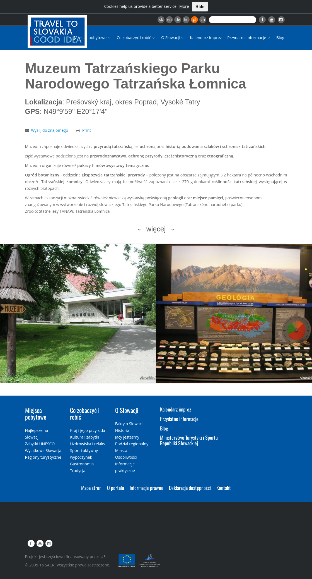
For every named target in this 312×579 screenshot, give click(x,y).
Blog (280, 37)
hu (186, 19)
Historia (122, 430)
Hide (199, 6)
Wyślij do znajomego (49, 130)
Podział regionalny (131, 443)
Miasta (121, 450)
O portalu (115, 487)
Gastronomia (82, 463)
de (178, 19)
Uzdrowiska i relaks (87, 443)
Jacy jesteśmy (127, 437)
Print (86, 130)
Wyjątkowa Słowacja (43, 450)
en (169, 19)
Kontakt (223, 487)
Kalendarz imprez (206, 37)
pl (194, 19)
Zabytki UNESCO (40, 443)
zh (203, 19)
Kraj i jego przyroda (87, 430)
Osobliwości (126, 457)
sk (161, 19)
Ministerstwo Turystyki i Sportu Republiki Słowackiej (189, 440)
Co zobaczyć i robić (136, 37)
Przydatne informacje (249, 37)
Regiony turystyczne (43, 457)
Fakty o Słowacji (129, 423)
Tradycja (77, 470)
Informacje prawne (146, 487)
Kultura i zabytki (84, 437)
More (184, 6)
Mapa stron (91, 487)
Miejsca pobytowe (92, 37)
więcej (156, 229)
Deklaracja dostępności (190, 487)
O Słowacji (172, 37)
